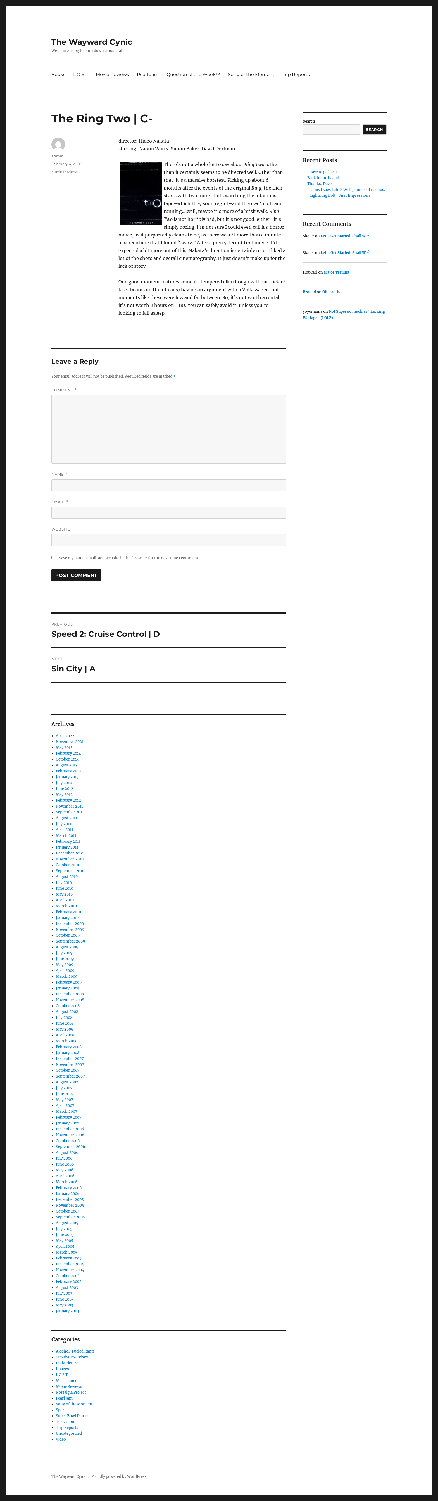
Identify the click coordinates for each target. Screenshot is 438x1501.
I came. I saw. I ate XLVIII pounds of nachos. (346, 189)
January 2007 (67, 1123)
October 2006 (68, 1140)
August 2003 (67, 1287)
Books (58, 74)
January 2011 (67, 847)
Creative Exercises (72, 1357)
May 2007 (64, 1099)
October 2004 (68, 1275)
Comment (64, 390)
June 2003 (64, 1299)
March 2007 (66, 1111)
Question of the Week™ (193, 74)
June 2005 (65, 1234)
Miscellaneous (69, 1380)
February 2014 (68, 753)
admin (57, 156)
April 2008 (65, 1035)
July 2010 (64, 882)
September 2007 (70, 1076)
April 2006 (65, 1176)
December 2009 (70, 923)
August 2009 (67, 947)
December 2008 (70, 994)
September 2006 (70, 1146)
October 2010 (67, 865)
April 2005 (65, 1246)
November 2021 (70, 741)
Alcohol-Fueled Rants (75, 1351)
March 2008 (66, 1041)
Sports (62, 1410)
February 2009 (69, 982)
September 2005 (70, 1217)
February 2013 (68, 771)
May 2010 (64, 894)
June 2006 (65, 1164)
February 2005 (69, 1258)
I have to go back (322, 172)
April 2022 (65, 735)
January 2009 (68, 988)
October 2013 (67, 759)
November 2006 (70, 1135)
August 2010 (67, 876)
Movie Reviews (112, 74)
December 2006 (70, 1129)
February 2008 (69, 1047)
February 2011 (68, 841)
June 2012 (64, 788)
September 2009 (70, 941)
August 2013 (66, 765)
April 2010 (65, 900)
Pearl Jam (148, 74)
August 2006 (67, 1152)
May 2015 (64, 747)
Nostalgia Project (71, 1392)
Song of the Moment (251, 74)
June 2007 (65, 1094)
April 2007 (65, 1105)
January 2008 (67, 1052)
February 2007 (69, 1117)
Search (309, 121)
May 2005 (64, 1240)
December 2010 (69, 853)
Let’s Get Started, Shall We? (345, 236)
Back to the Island (323, 178)
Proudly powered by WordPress (119, 1476)
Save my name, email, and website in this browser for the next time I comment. (129, 558)
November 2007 (70, 1064)
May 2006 (64, 1170)
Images (62, 1369)
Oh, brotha (331, 292)
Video (61, 1439)
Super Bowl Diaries (72, 1416)
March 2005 (66, 1252)
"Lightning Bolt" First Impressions (338, 195)
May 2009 (64, 964)
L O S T (80, 74)
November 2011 (69, 806)
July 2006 (64, 1158)
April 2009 (65, 970)
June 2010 (64, 888)
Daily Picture (67, 1363)
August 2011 (66, 818)
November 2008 (70, 1000)
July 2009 (64, 953)
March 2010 (66, 906)
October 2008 (68, 1005)
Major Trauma (336, 272)
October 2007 (68, 1070)
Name (59, 474)
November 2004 (70, 1270)
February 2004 (69, 1281)
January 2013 (67, 777)
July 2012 (64, 782)
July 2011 (63, 823)
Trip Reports (296, 74)
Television (65, 1421)
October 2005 (68, 1211)
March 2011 (66, 835)
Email (59, 501)
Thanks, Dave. (319, 183)
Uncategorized (69, 1433)
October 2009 (68, 935)
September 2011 (70, 812)
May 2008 (64, 1029)
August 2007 (67, 1082)
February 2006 (69, 1187)
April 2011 (64, 829)
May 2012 (64, 794)
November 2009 (70, 929)
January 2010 (67, 917)
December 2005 (70, 1199)
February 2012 (68, 800)
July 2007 (64, 1088)
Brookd (309, 292)
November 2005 (70, 1205)
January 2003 (67, 1311)
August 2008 (67, 1011)
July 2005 (64, 1229)
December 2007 (70, 1058)
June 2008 (65, 1023)
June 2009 (65, 959)
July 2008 (64, 1017)
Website (60, 529)
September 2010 (70, 870)
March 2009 (67, 976)
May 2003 (64, 1305)
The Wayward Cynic (91, 42)
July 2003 (64, 1293)
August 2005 (67, 1223)
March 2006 (67, 1182)
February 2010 (68, 912)
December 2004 (70, 1264)
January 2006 (68, 1193)
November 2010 (70, 859)
